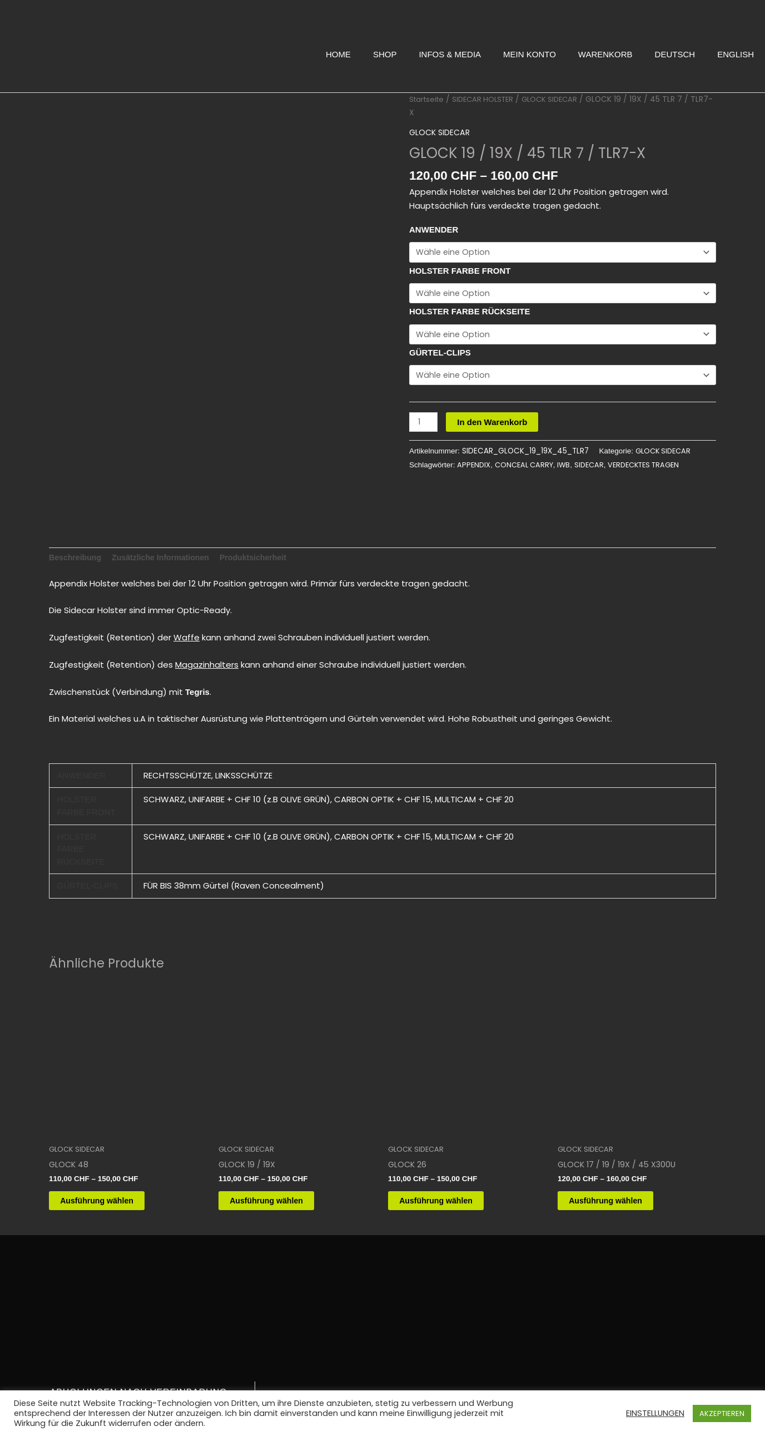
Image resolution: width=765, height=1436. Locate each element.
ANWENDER (433, 229)
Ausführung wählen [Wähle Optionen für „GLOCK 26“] (449, 1200)
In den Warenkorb (494, 426)
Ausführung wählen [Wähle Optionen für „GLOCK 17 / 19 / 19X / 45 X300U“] (619, 1200)
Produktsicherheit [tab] (264, 554)
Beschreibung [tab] (77, 554)
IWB (568, 469)
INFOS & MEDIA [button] (450, 54)
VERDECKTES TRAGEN (653, 469)
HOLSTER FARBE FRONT (460, 271)
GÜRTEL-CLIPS (440, 355)
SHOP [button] (385, 54)
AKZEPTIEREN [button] (721, 1413)
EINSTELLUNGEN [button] (655, 1413)
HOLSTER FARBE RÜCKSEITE (469, 313)
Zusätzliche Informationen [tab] (166, 554)
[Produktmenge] (424, 427)
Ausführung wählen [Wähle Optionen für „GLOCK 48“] (110, 1200)
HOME (338, 54)
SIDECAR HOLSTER (488, 99)
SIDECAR (595, 469)
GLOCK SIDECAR (559, 99)
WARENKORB (605, 54)
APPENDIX (474, 469)
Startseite (428, 99)
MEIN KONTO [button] (529, 54)
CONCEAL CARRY (527, 469)
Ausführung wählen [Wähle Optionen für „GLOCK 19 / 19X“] (280, 1200)
